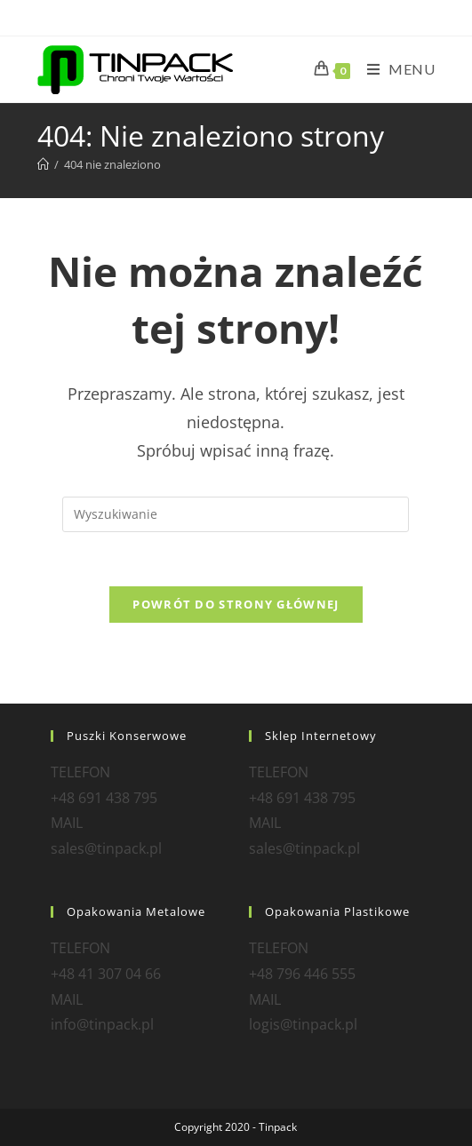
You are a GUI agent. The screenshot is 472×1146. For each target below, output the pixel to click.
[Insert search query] (235, 514)
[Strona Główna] (43, 164)
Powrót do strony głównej (235, 604)
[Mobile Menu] (395, 68)
